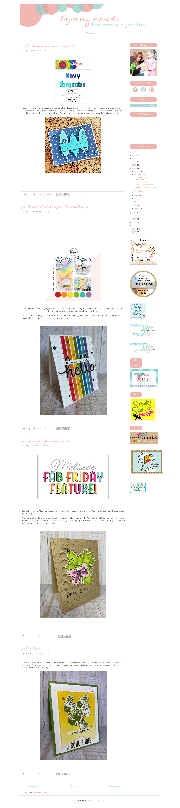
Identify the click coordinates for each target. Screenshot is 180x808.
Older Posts (115, 786)
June (136, 198)
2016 (134, 222)
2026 (134, 152)
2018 (134, 216)
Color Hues (31, 648)
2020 (134, 168)
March (137, 208)
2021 (134, 165)
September (139, 174)
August (137, 195)
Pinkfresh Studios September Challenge (55, 206)
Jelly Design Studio (95, 800)
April (136, 205)
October (137, 171)
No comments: (49, 636)
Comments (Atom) (40, 793)
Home (90, 33)
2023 (134, 158)
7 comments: (48, 774)
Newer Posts (31, 786)
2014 (134, 229)
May (136, 202)
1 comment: (48, 428)
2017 (134, 219)
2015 (134, 225)
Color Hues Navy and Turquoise (49, 46)
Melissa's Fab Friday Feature (46, 441)
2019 (134, 212)
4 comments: (48, 194)
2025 (134, 155)
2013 (134, 232)
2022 (134, 162)
